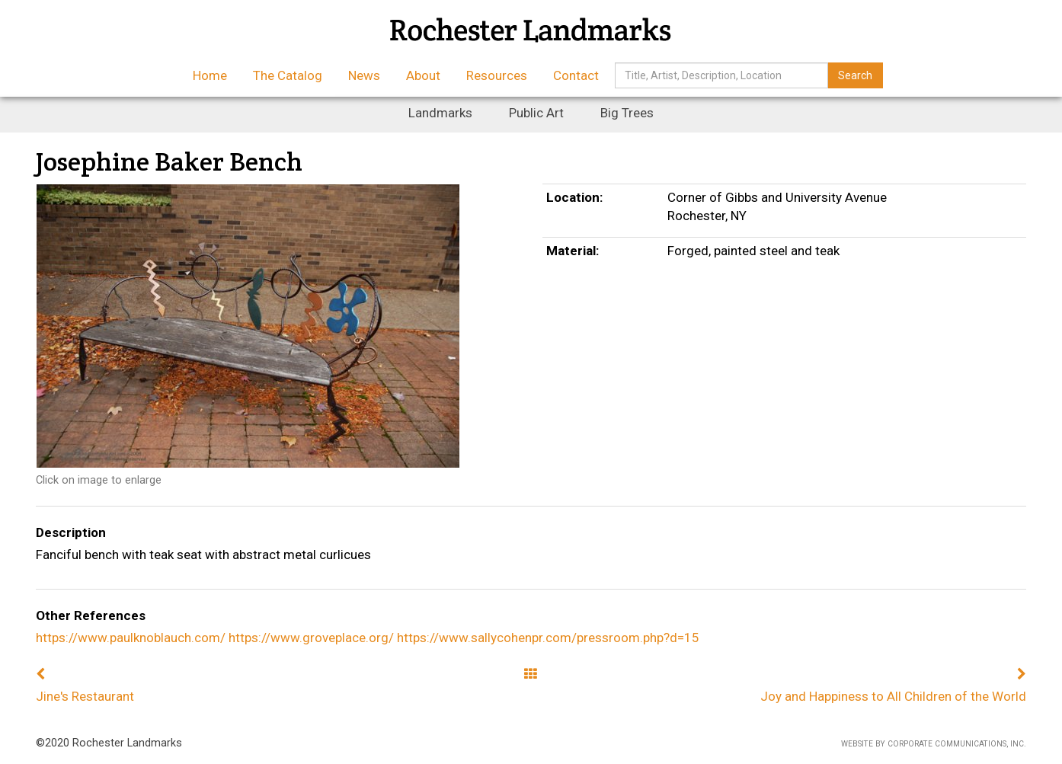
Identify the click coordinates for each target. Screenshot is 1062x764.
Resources (496, 75)
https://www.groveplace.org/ (311, 637)
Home (210, 75)
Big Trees (627, 112)
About (423, 75)
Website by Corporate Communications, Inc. (933, 744)
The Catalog (287, 75)
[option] (278, 326)
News (364, 75)
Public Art (536, 112)
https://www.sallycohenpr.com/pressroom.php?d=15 (548, 637)
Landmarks (440, 112)
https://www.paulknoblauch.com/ (131, 637)
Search (855, 75)
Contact (576, 75)
